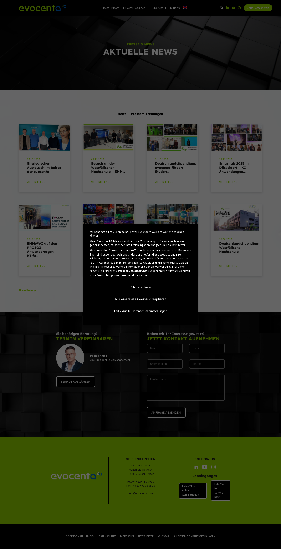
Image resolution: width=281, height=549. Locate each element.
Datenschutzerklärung (131, 271)
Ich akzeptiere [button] (140, 287)
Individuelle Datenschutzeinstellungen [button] (140, 311)
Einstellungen (106, 275)
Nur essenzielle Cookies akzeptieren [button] (140, 299)
